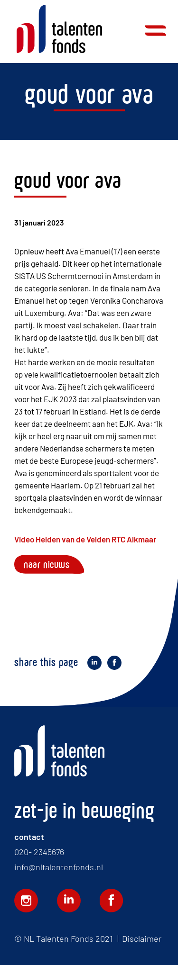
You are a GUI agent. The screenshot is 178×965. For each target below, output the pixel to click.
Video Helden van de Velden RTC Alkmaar (85, 539)
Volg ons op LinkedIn (69, 900)
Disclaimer (141, 938)
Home (59, 29)
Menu (155, 30)
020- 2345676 (39, 852)
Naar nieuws (47, 564)
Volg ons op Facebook (111, 900)
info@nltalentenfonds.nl (58, 867)
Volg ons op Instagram (26, 900)
